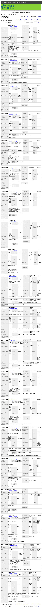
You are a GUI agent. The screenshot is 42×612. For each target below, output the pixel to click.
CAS (2, 10)
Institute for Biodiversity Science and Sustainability (14, 2)
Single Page (26, 19)
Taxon (28, 16)
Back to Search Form (36, 19)
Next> (39, 22)
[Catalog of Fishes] (13, 26)
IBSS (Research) (6, 10)
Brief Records (18, 19)
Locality (39, 16)
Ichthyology (13, 10)
